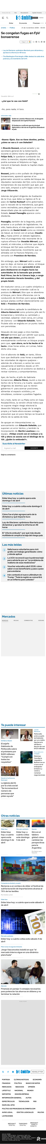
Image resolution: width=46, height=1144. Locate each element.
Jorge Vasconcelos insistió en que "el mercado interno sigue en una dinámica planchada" (19, 952)
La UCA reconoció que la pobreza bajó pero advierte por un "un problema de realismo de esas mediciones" (25, 560)
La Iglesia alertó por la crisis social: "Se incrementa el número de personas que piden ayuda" (9, 789)
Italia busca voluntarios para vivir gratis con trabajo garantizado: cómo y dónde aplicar (24, 551)
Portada (6, 1080)
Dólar (11, 23)
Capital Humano (37, 12)
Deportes (6, 1094)
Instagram (13, 1072)
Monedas (5, 620)
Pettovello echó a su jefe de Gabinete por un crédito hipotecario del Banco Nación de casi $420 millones (39, 741)
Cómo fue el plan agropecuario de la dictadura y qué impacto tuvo (19, 515)
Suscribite (34, 448)
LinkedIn (18, 1072)
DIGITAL (12, 1124)
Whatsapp (29, 1072)
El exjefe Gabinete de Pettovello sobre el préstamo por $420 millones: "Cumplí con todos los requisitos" (9, 752)
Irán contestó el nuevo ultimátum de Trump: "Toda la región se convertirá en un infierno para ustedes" (24, 577)
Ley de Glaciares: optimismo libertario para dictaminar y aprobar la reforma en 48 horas (23, 51)
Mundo (30, 1090)
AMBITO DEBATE (34, 1124)
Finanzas (36, 23)
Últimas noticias (21, 1080)
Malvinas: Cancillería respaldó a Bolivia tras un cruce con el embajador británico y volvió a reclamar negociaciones (39, 765)
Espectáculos (8, 1101)
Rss (34, 1101)
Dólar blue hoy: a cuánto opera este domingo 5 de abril (19, 499)
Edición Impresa (22, 1094)
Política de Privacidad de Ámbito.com (18, 1109)
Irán (15, 12)
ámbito (3, 28)
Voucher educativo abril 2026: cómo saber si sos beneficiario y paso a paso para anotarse (25, 568)
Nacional (19, 1090)
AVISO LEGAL (7, 1112)
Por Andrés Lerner (7, 895)
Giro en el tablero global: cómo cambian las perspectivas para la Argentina (38, 840)
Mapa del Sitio (8, 1105)
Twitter (3, 1072)
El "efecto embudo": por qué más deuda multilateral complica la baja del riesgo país (22, 534)
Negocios (19, 1087)
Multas (41, 1112)
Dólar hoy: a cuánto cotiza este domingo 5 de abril (22, 507)
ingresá (41, 17)
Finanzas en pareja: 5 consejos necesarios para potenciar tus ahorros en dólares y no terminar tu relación (21, 991)
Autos (28, 1098)
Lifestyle (6, 1090)
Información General (12, 1098)
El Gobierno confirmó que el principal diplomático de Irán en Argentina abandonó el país (28, 127)
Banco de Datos (33, 1083)
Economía (23, 23)
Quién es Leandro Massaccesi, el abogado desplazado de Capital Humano (27, 120)
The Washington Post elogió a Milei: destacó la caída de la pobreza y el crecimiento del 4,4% (23, 57)
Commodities (28, 620)
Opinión (31, 1087)
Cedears (41, 620)
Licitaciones (7, 1116)
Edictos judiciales (25, 1112)
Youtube (24, 1072)
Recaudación (24, 12)
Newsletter (41, 23)
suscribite (35, 17)
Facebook (8, 1072)
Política (12, 28)
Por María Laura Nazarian (36, 852)
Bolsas (16, 620)
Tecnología (24, 1101)
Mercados (6, 1087)
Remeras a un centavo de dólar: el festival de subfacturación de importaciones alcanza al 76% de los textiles (22, 889)
